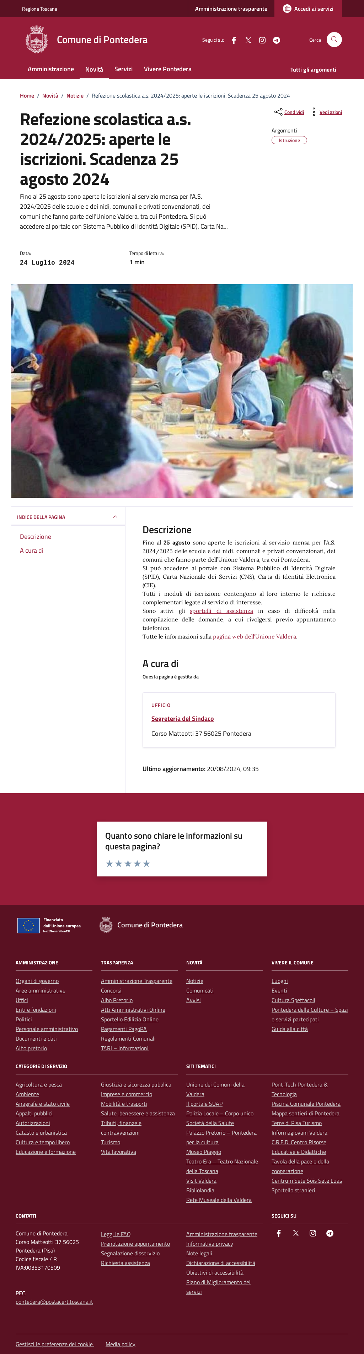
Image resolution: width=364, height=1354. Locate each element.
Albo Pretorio (117, 1000)
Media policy (120, 1344)
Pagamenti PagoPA (124, 1029)
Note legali (199, 1253)
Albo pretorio (31, 1048)
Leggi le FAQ (116, 1234)
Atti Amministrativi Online (133, 1009)
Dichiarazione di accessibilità (220, 1263)
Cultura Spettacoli (293, 1000)
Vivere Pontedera (168, 69)
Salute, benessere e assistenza (138, 1113)
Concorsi (111, 990)
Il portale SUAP (204, 1103)
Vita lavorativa (118, 1151)
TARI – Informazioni (125, 1048)
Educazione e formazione (46, 1151)
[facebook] (231, 39)
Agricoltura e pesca (39, 1084)
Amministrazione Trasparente (136, 981)
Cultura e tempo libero (43, 1142)
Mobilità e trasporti (124, 1103)
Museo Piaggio (203, 1151)
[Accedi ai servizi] (308, 8)
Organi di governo (37, 981)
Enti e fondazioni (36, 1009)
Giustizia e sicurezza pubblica (136, 1084)
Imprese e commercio (126, 1094)
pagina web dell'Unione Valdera (254, 636)
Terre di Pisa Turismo (297, 1123)
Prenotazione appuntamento (135, 1243)
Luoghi (280, 981)
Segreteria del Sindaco (182, 718)
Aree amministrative (40, 990)
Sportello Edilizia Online (130, 1019)
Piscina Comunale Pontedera (306, 1103)
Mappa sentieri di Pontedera (305, 1113)
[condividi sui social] (288, 112)
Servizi (123, 69)
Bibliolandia (200, 1190)
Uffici (22, 1000)
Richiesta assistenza (125, 1263)
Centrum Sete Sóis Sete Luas (307, 1180)
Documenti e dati (36, 1038)
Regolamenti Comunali (128, 1038)
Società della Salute (210, 1123)
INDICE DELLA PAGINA (68, 516)
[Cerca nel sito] (334, 39)
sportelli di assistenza (221, 610)
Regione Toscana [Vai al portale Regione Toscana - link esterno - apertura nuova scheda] (39, 8)
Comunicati (200, 990)
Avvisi (193, 1000)
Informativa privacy (209, 1243)
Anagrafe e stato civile (43, 1103)
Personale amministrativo (47, 1029)
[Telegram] (274, 39)
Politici (24, 1019)
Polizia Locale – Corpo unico (219, 1113)
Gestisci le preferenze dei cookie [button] (55, 1344)
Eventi (279, 990)
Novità (94, 69)
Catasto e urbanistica (41, 1132)
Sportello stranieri (293, 1190)
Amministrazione (51, 69)
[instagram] (259, 39)
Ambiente (27, 1094)
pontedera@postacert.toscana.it (54, 1301)
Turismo (110, 1142)
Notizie (194, 981)
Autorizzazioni (33, 1123)
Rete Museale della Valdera (219, 1200)
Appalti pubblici (34, 1113)
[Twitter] (245, 39)
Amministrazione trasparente (231, 8)
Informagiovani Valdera (299, 1132)
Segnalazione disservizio (130, 1253)
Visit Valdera (201, 1180)
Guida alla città (290, 1029)
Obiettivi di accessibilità (214, 1272)
